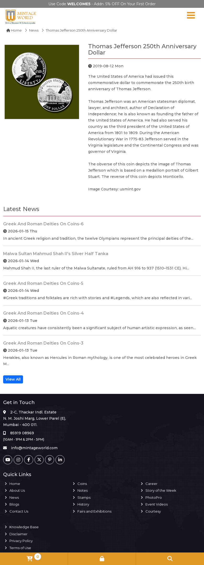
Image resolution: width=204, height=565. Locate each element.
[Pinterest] (49, 459)
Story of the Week (160, 490)
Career (151, 484)
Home (14, 30)
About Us (17, 490)
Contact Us (18, 511)
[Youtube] (7, 459)
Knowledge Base (24, 527)
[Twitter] (39, 459)
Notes (82, 490)
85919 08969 (22, 433)
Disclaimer (18, 534)
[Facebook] (28, 459)
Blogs (14, 504)
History (83, 504)
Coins (82, 484)
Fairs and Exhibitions (94, 511)
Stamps (83, 497)
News (33, 30)
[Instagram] (18, 459)
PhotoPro (153, 497)
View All (13, 379)
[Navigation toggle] (191, 16)
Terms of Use (20, 548)
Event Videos (156, 504)
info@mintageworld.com (34, 448)
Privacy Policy (21, 541)
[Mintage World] (21, 16)
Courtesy (153, 511)
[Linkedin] (60, 459)
